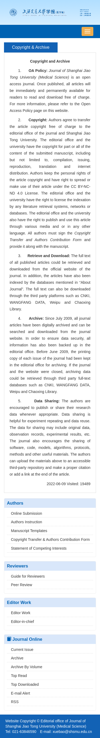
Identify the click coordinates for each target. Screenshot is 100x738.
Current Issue (20, 649)
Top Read (17, 676)
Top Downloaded (23, 684)
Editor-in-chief (20, 621)
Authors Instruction (24, 522)
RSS (13, 702)
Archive (15, 658)
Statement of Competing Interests (37, 548)
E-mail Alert (18, 693)
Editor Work (18, 613)
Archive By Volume (24, 667)
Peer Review (19, 585)
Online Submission (24, 513)
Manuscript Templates (27, 531)
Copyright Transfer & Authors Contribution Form (48, 539)
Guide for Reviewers (26, 576)
